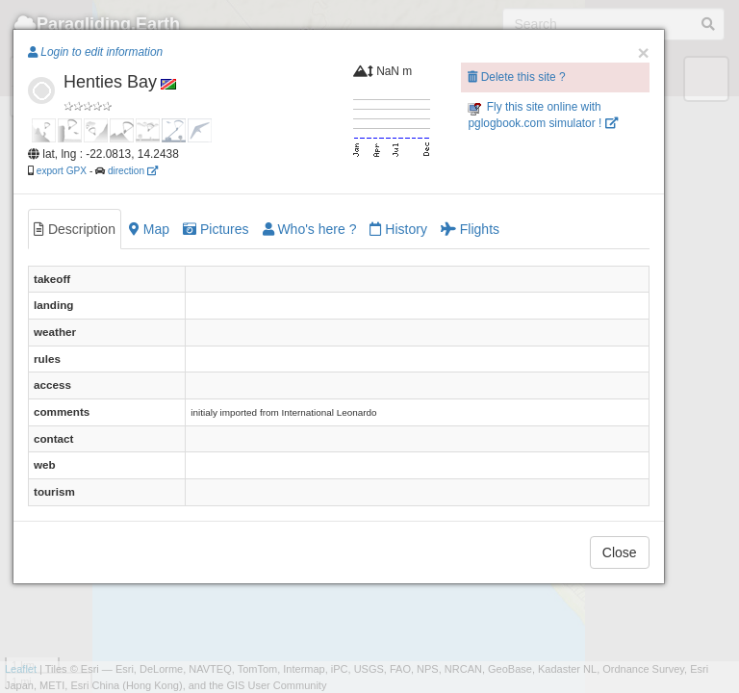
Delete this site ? (516, 77)
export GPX (62, 171)
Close (619, 552)
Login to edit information (95, 52)
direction (133, 171)
